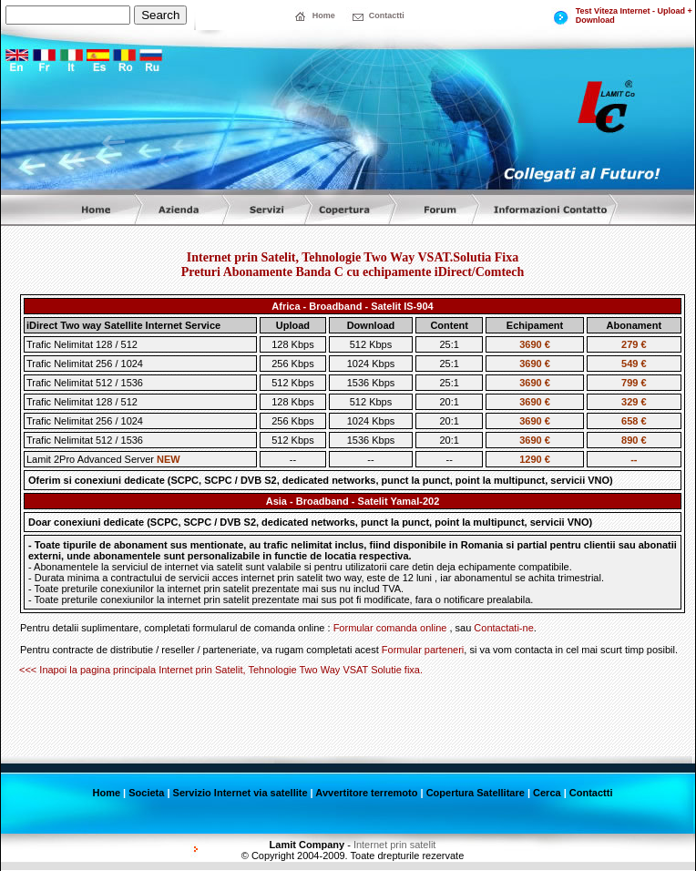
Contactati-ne (503, 627)
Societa (146, 792)
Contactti (591, 792)
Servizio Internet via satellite (240, 792)
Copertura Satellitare (475, 792)
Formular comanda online (390, 627)
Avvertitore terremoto (366, 792)
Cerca (547, 792)
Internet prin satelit (394, 844)
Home (107, 792)
